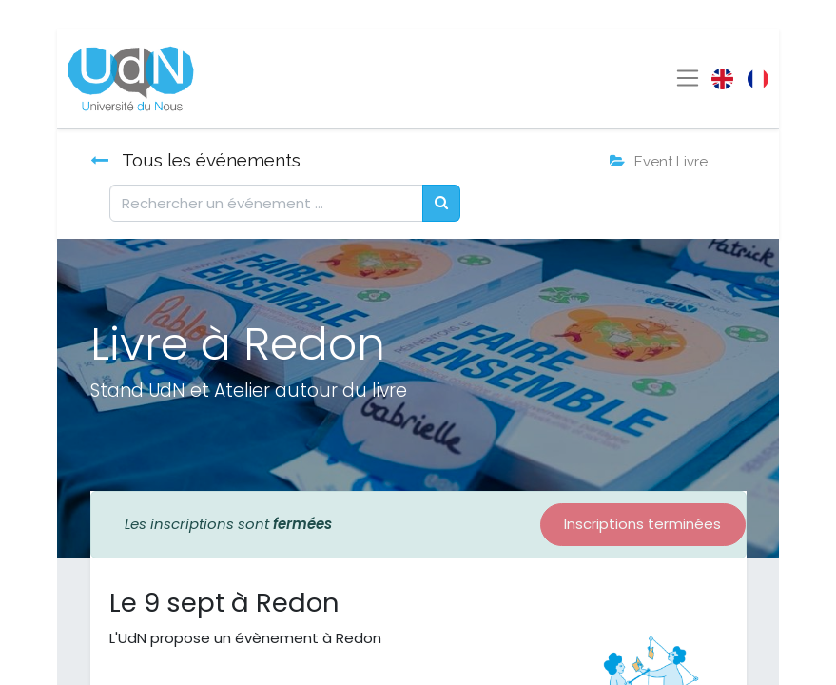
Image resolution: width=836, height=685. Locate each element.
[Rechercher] (441, 203)
